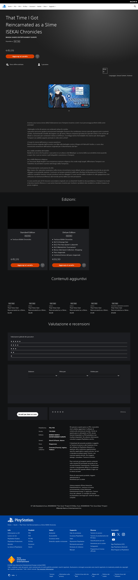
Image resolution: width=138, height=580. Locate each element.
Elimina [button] (123, 412)
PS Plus (25, 6)
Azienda (10, 544)
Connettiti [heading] (115, 530)
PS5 (15, 6)
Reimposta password (76, 544)
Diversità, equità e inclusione (58, 541)
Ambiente (52, 533)
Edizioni (31, 371)
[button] (69, 96)
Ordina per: (94, 371)
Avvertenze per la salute (77, 479)
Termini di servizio (96, 533)
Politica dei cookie (106, 575)
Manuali (72, 550)
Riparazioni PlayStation (77, 541)
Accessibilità (53, 536)
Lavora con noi (12, 536)
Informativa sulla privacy (64, 575)
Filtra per (62, 371)
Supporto (52, 6)
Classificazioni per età (97, 540)
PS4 (19, 6)
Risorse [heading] (93, 530)
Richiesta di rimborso (76, 547)
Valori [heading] (51, 530)
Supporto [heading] (73, 530)
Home (9, 525)
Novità (39, 6)
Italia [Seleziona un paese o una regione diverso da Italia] (12, 575)
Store (45, 6)
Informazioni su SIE (14, 533)
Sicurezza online (54, 538)
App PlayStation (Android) (119, 547)
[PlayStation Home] (4, 6)
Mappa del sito (95, 575)
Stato (71, 538)
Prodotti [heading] (31, 530)
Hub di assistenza (75, 533)
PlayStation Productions (15, 541)
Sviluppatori (94, 546)
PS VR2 (30, 538)
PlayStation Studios (14, 538)
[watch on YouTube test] (85, 105)
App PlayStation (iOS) (117, 544)
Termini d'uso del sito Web (82, 575)
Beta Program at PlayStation (120, 550)
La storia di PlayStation (15, 547)
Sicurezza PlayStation (76, 536)
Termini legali (52, 575)
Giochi (10, 6)
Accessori (32, 6)
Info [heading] (9, 530)
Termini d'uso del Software (120, 575)
